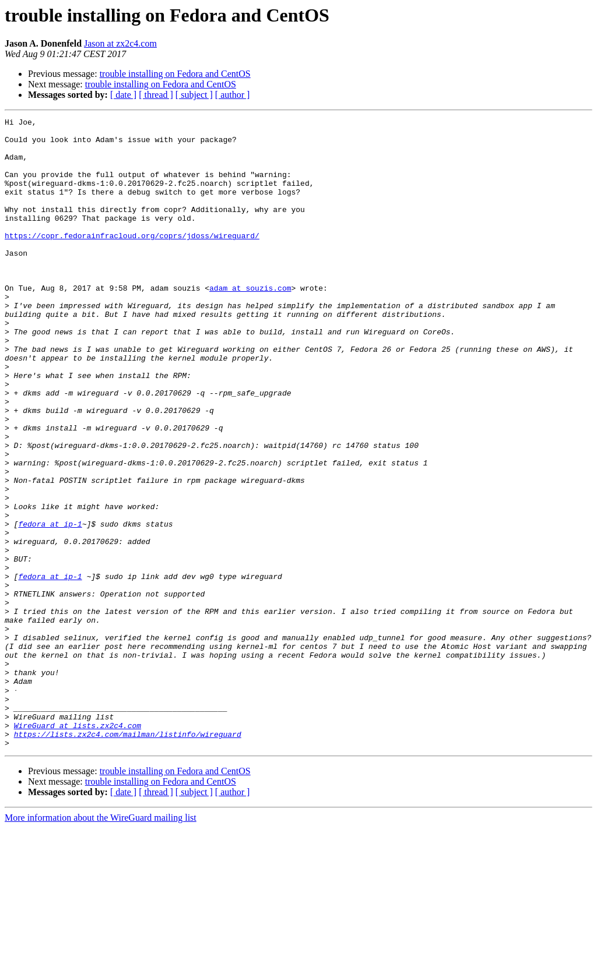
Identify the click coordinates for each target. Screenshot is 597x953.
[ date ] (123, 95)
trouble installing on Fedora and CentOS (175, 74)
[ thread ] (156, 95)
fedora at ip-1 (50, 606)
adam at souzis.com (250, 322)
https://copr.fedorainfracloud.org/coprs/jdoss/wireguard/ (132, 260)
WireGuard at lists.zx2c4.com (77, 847)
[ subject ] (194, 95)
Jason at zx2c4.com (120, 43)
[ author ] (232, 95)
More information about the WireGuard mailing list (100, 943)
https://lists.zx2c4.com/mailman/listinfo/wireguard (127, 857)
